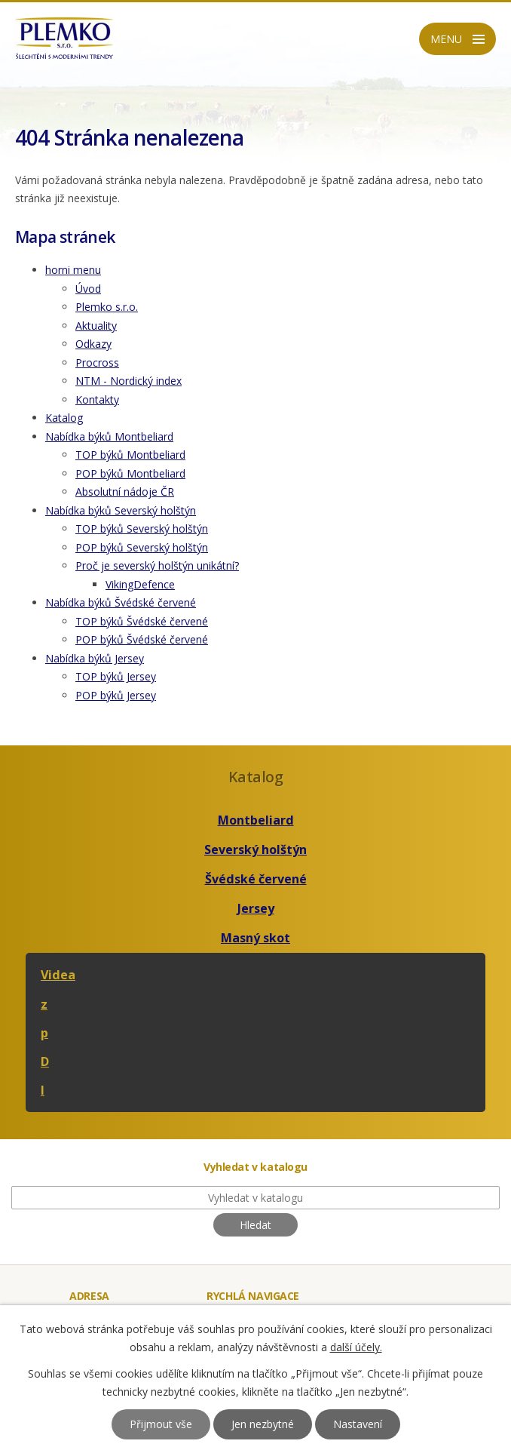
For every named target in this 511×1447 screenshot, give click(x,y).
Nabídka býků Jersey (94, 658)
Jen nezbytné (262, 1424)
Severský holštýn (255, 849)
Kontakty (97, 399)
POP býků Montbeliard (130, 473)
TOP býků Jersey (115, 676)
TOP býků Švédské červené (141, 621)
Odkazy (93, 343)
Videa (58, 974)
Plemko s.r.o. (106, 307)
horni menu (73, 270)
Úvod (88, 288)
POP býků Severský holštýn (141, 547)
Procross (97, 362)
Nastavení (357, 1424)
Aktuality (96, 325)
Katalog (64, 417)
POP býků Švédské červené (141, 639)
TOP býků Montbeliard (130, 454)
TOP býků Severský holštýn (141, 528)
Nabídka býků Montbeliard (109, 436)
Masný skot (255, 937)
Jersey (255, 908)
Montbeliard (256, 820)
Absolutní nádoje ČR (124, 491)
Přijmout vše (161, 1424)
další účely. (356, 1347)
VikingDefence (140, 584)
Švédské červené (256, 879)
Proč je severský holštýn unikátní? (157, 565)
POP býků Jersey (115, 695)
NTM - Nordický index (128, 380)
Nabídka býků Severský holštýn (120, 510)
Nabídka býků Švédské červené (120, 602)
